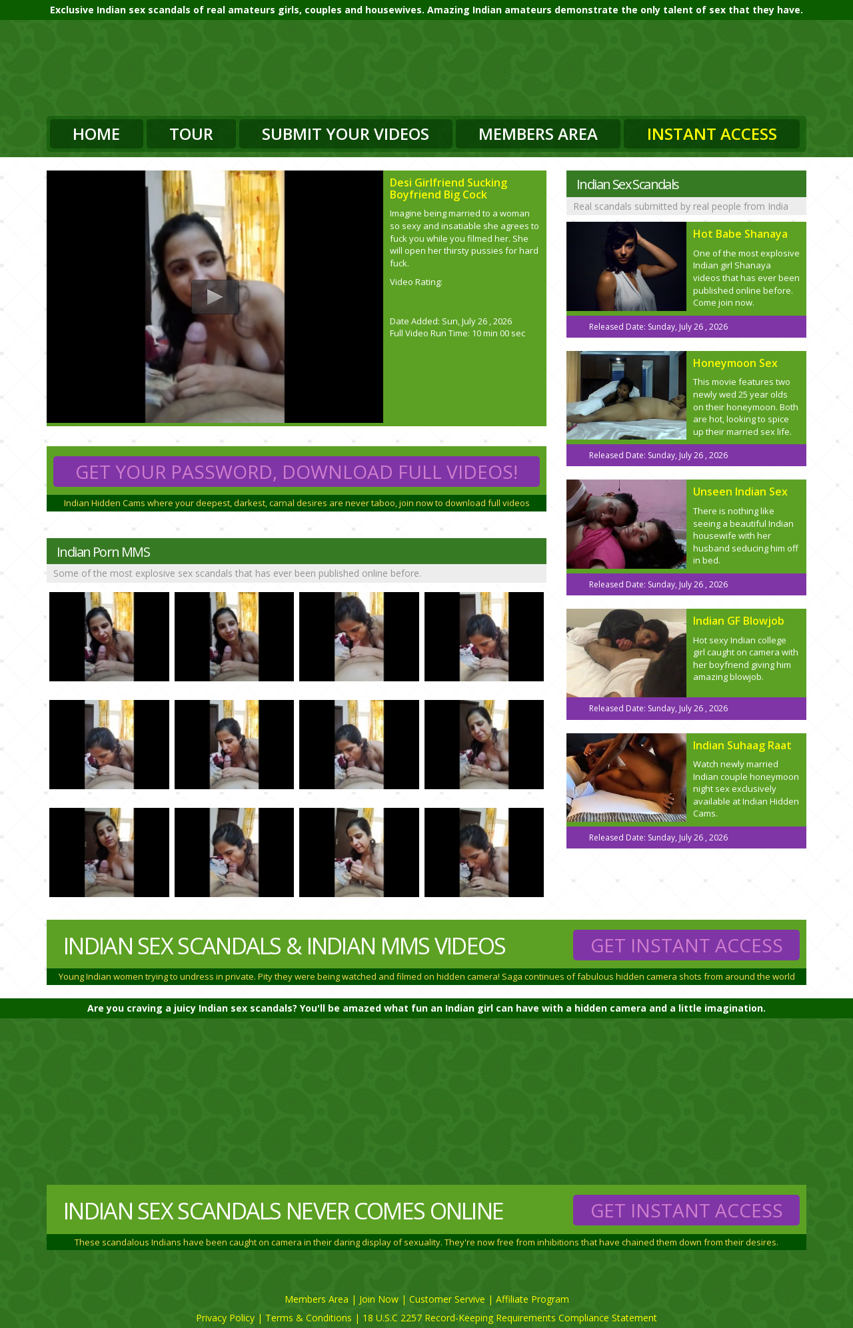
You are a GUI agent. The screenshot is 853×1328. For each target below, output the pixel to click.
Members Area (538, 134)
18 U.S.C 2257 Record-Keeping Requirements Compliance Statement (510, 1317)
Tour (191, 134)
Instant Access (712, 134)
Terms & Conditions (308, 1317)
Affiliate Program (532, 1299)
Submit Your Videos (345, 134)
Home (96, 134)
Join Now (379, 1299)
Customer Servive (447, 1299)
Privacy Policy (225, 1317)
